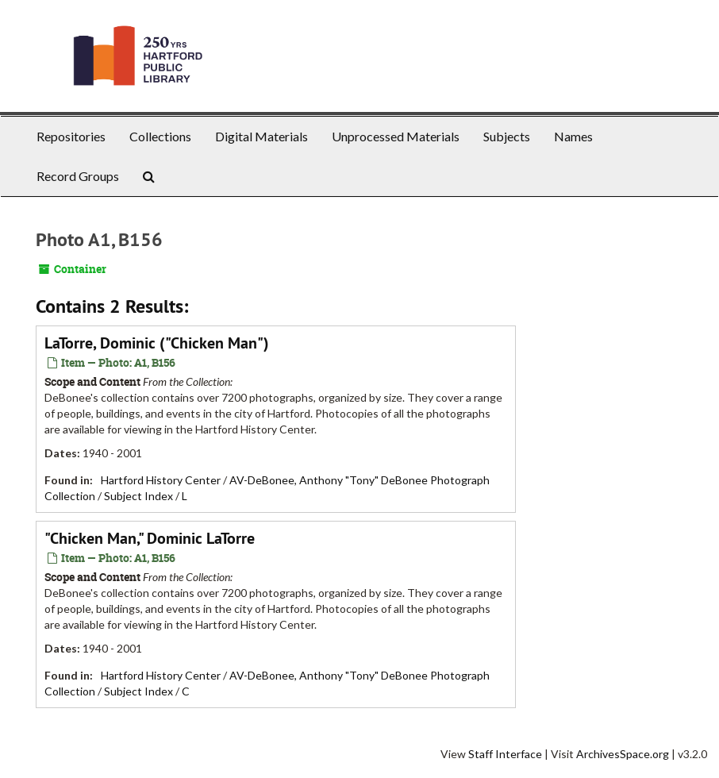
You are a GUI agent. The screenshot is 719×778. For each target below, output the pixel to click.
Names (573, 136)
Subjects (506, 136)
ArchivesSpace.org (622, 754)
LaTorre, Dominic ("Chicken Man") (156, 343)
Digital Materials (261, 136)
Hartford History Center (161, 480)
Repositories (71, 136)
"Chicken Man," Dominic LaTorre (149, 538)
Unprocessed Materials (395, 136)
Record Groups (78, 175)
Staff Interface (505, 754)
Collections (160, 136)
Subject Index (138, 496)
